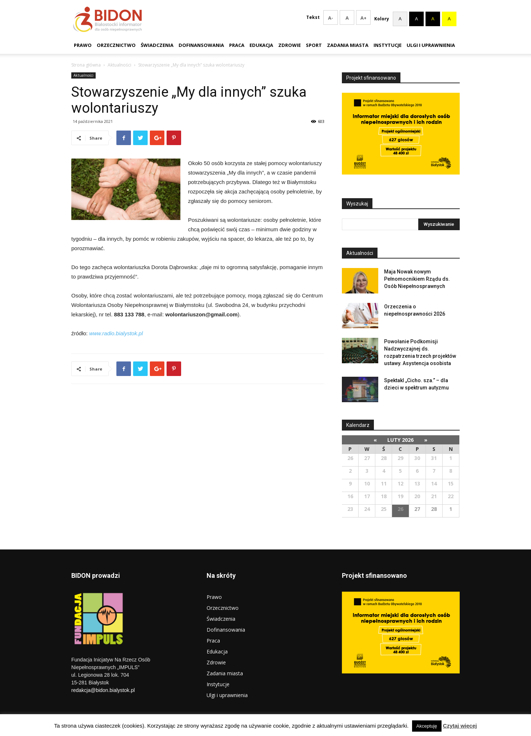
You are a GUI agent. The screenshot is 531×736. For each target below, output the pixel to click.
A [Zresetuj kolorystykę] (400, 17)
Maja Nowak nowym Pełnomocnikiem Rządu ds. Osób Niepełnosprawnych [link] (417, 279)
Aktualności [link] (119, 65)
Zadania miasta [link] (347, 45)
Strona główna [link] (86, 65)
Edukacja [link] (261, 45)
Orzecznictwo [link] (116, 45)
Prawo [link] (83, 45)
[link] (123, 138)
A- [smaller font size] (325, 18)
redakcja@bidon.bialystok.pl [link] (103, 690)
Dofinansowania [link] (201, 45)
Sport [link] (314, 45)
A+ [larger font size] (358, 18)
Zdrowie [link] (289, 45)
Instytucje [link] (388, 45)
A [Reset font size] (341, 18)
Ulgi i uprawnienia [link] (431, 45)
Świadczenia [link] (157, 45)
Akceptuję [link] (426, 726)
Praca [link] (236, 45)
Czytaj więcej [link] (460, 726)
